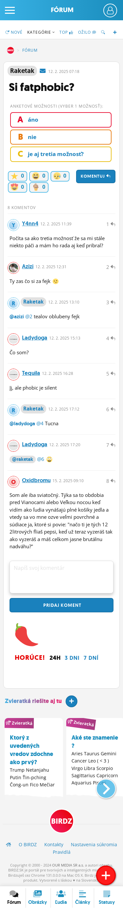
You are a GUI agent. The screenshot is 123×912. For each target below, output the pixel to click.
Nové (14, 32)
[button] (100, 786)
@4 (40, 423)
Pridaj (61, 605)
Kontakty (53, 844)
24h (55, 657)
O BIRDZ (28, 844)
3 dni (72, 657)
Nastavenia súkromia (94, 844)
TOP (66, 32)
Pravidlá (62, 852)
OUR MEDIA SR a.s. (68, 865)
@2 (28, 316)
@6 (40, 459)
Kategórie (41, 32)
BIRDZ (10, 50)
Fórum (62, 10)
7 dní (91, 657)
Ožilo (87, 32)
